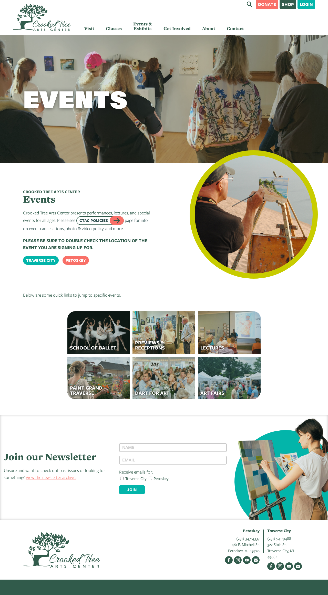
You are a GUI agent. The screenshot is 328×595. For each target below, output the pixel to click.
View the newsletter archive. (51, 477)
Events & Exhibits (142, 26)
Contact (235, 28)
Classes (114, 28)
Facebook (229, 560)
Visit (89, 28)
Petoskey (76, 260)
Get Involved (177, 28)
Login (306, 4)
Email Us (256, 560)
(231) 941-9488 (279, 538)
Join (132, 489)
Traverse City (41, 260)
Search (249, 4)
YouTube (247, 560)
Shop (288, 4)
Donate (267, 4)
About (208, 28)
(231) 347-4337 (248, 538)
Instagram (238, 560)
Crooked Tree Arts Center (42, 17)
